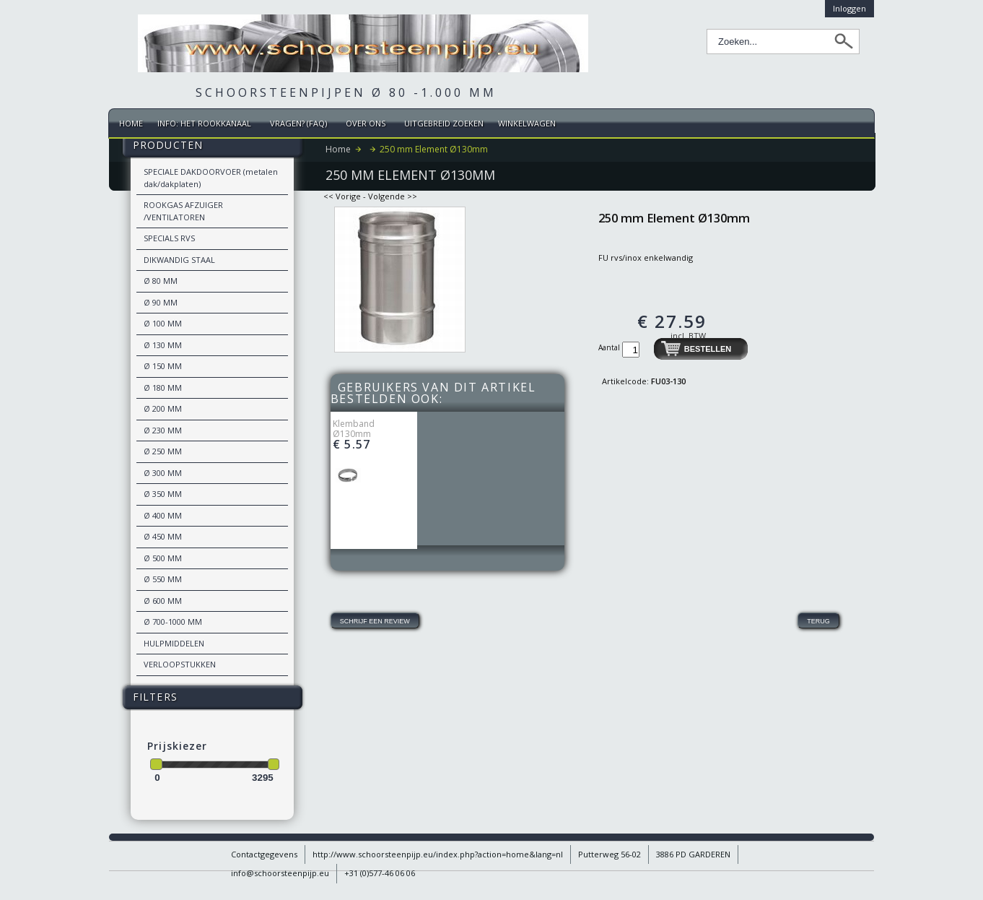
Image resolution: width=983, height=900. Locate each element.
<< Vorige (342, 196)
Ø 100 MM (163, 323)
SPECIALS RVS (169, 238)
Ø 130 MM (163, 344)
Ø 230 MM (163, 430)
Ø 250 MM (163, 451)
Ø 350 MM (163, 493)
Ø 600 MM (163, 600)
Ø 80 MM (161, 280)
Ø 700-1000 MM (173, 621)
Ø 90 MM (161, 302)
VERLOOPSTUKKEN (180, 664)
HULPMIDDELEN (174, 643)
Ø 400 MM (163, 515)
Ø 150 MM (163, 365)
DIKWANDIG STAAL (179, 259)
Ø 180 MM (163, 387)
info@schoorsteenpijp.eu (280, 872)
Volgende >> (392, 196)
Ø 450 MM (163, 536)
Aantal (610, 347)
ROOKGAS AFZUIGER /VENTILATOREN (183, 210)
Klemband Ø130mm (354, 428)
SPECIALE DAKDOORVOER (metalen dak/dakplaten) (211, 177)
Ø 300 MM (163, 472)
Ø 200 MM (163, 408)
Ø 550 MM (163, 579)
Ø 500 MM (163, 558)
